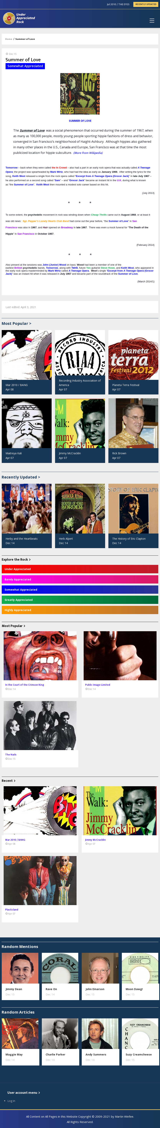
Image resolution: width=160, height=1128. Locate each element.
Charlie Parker (55, 1054)
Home (8, 39)
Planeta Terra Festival (125, 385)
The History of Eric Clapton (129, 538)
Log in (11, 1101)
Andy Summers (96, 1054)
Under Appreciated (18, 569)
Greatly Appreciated (19, 600)
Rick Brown (119, 453)
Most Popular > (16, 323)
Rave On (51, 989)
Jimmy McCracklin (70, 453)
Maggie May (14, 1054)
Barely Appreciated (18, 579)
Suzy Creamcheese (139, 1054)
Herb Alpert (66, 538)
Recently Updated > (21, 477)
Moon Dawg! (134, 989)
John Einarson (95, 989)
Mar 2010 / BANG (17, 385)
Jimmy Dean (14, 989)
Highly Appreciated (18, 610)
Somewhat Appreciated (21, 589)
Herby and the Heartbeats (22, 538)
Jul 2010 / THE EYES (118, 4)
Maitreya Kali (14, 453)
